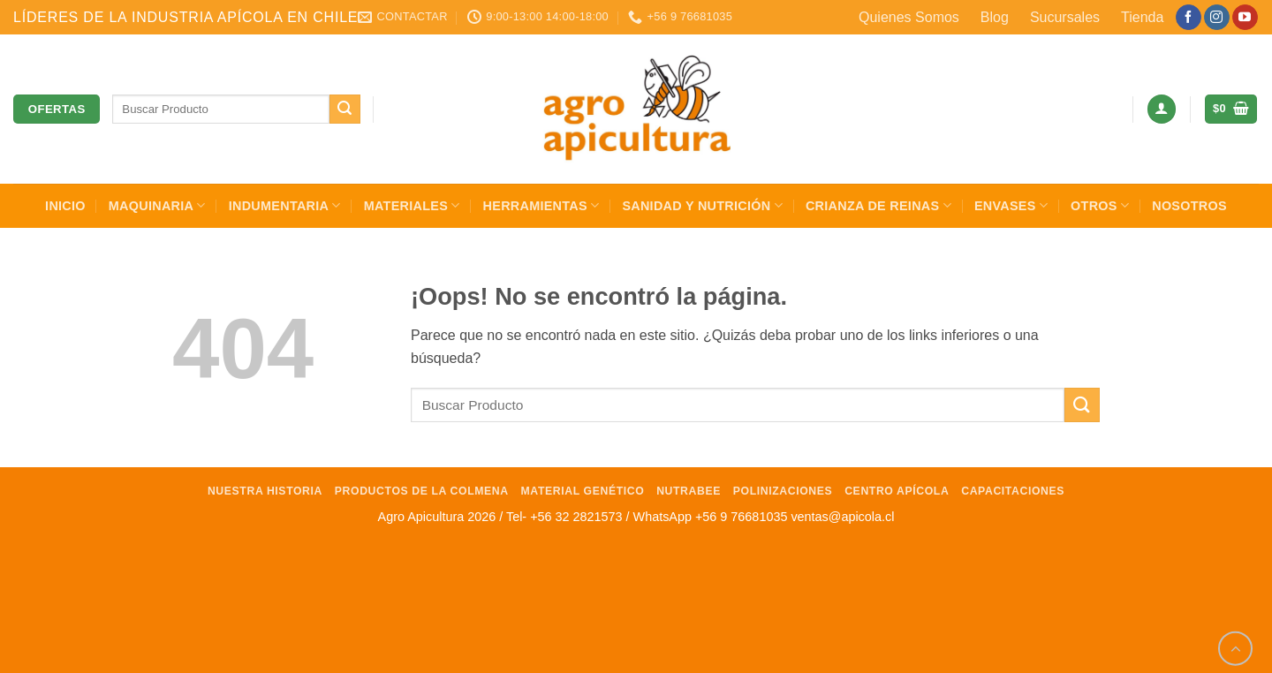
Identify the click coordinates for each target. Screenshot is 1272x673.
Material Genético (583, 491)
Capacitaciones (1012, 491)
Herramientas (541, 205)
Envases (1011, 205)
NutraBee (688, 491)
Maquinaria (157, 205)
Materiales (412, 205)
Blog (994, 17)
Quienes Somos (909, 17)
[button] (1161, 109)
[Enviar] (344, 110)
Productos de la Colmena (422, 491)
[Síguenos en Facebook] (1188, 17)
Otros (1100, 205)
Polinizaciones (783, 491)
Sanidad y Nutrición (702, 205)
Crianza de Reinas (878, 205)
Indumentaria (285, 205)
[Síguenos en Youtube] (1245, 17)
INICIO (65, 206)
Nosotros (1189, 206)
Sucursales (1065, 17)
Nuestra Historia (265, 491)
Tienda (1142, 17)
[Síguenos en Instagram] (1217, 17)
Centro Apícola (896, 491)
